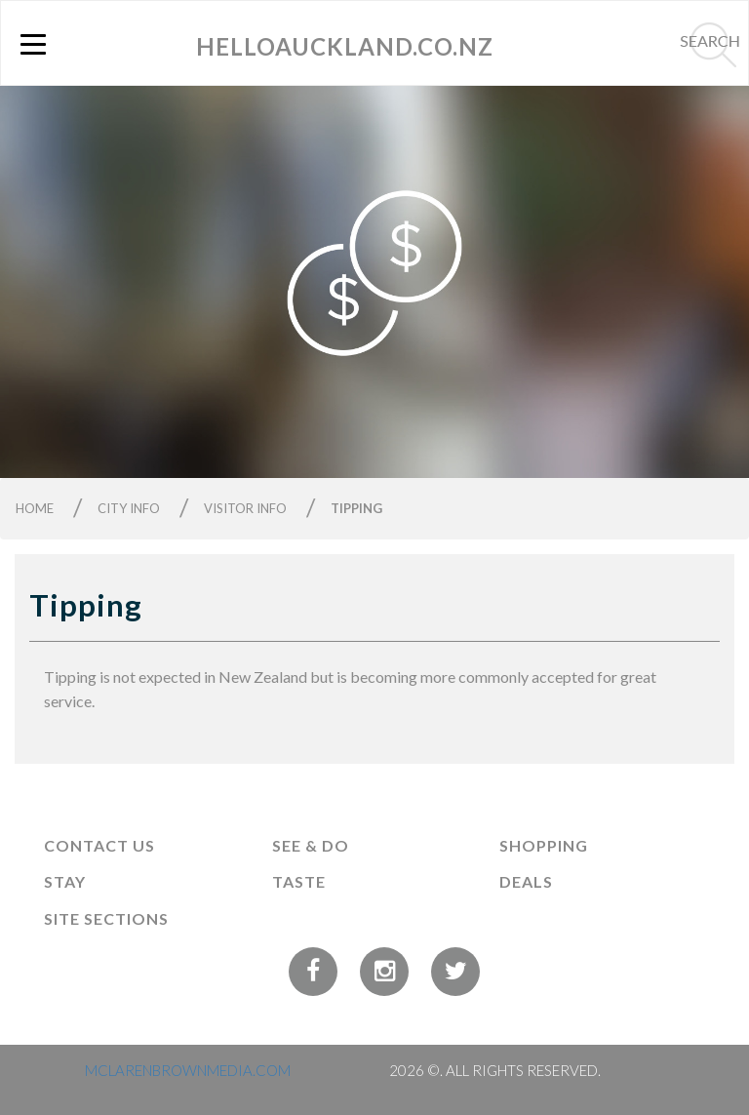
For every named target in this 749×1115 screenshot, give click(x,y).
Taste (299, 881)
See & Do (310, 845)
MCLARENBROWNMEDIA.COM (188, 1070)
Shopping (543, 845)
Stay (65, 881)
